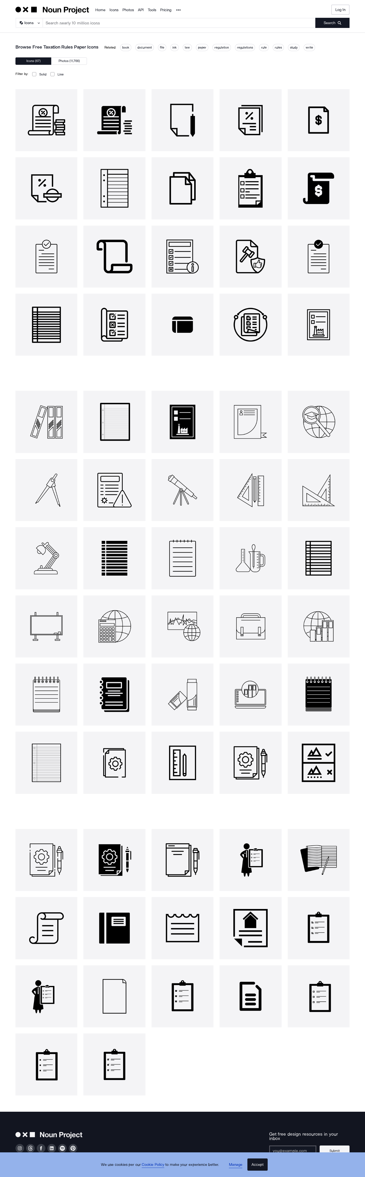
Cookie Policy (155, 1168)
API (141, 10)
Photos (128, 10)
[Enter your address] (295, 1146)
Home (100, 10)
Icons (114, 10)
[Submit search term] (332, 23)
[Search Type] (28, 23)
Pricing (165, 10)
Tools (152, 10)
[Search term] (179, 23)
